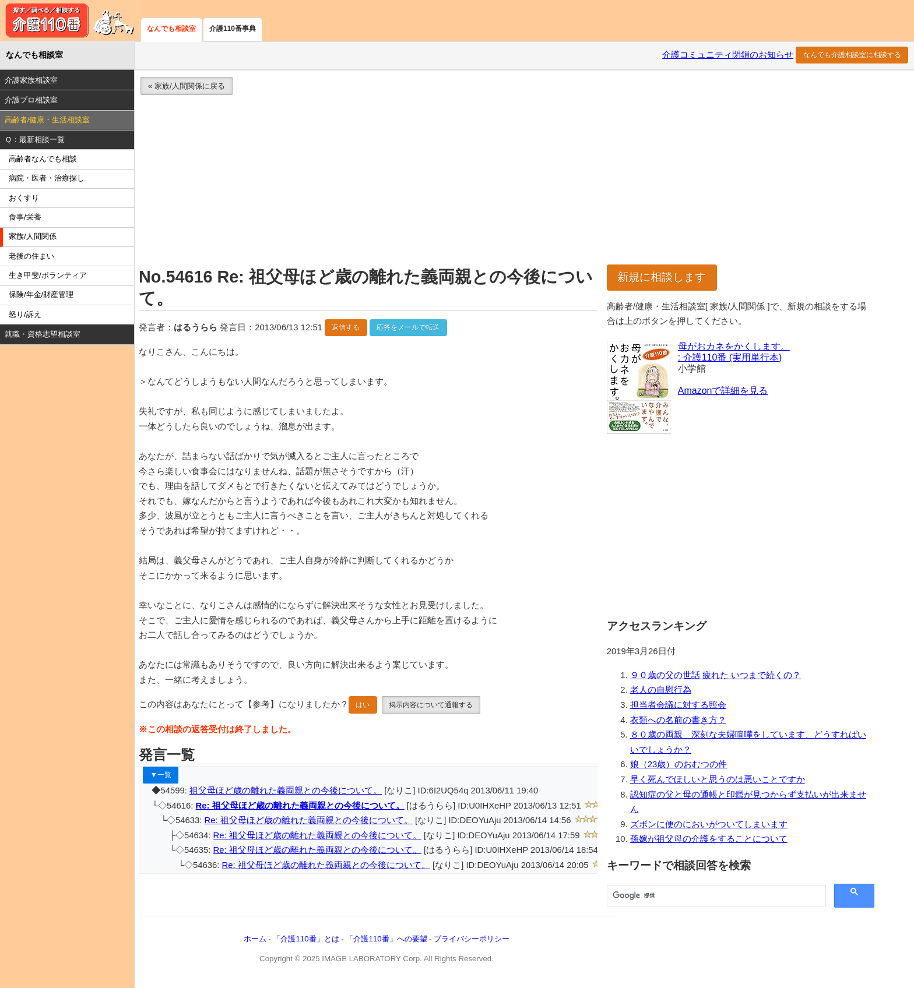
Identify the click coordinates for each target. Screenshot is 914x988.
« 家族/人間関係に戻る (186, 86)
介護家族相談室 (31, 80)
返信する (346, 327)
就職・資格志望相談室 (42, 334)
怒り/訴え (25, 314)
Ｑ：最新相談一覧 (35, 139)
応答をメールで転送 (408, 327)
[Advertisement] (484, 182)
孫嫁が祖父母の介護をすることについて (709, 839)
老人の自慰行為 (660, 689)
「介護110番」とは (306, 938)
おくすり (24, 197)
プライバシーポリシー (471, 938)
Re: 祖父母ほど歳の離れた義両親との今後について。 (300, 805)
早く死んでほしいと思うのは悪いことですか (717, 779)
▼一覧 (160, 775)
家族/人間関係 (33, 236)
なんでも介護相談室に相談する (852, 55)
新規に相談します (661, 277)
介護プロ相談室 (31, 100)
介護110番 (70, 20)
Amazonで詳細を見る (723, 391)
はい (363, 705)
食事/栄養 (25, 217)
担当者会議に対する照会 (678, 705)
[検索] (715, 896)
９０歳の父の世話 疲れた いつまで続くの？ (715, 675)
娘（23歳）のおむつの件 (678, 764)
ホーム (255, 938)
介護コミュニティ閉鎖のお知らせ (727, 54)
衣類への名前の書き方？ (678, 720)
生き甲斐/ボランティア (48, 275)
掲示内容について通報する (431, 705)
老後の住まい (31, 256)
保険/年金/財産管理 (41, 294)
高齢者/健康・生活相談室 (47, 119)
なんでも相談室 (171, 28)
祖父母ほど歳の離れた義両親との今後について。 (285, 790)
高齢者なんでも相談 (43, 158)
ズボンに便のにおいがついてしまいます (709, 824)
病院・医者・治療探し (47, 178)
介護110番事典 (232, 28)
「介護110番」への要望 (386, 938)
